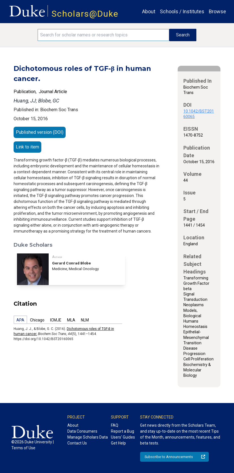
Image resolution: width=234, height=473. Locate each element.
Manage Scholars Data (87, 437)
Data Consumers (82, 431)
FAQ (114, 425)
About (148, 11)
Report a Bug (122, 431)
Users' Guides (123, 437)
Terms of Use (23, 448)
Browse (217, 11)
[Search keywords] (103, 35)
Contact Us (77, 443)
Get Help (118, 443)
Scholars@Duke (85, 14)
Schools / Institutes (182, 11)
